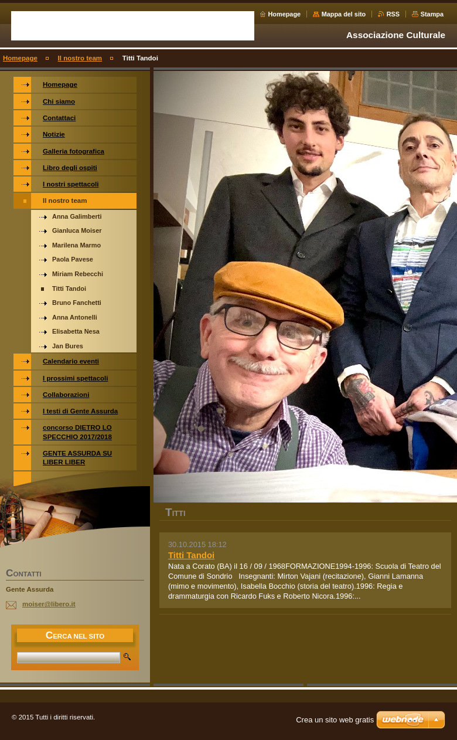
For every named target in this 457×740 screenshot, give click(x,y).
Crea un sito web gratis (335, 719)
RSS (393, 14)
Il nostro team (80, 58)
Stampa (432, 14)
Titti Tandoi (191, 555)
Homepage (284, 14)
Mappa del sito (344, 14)
